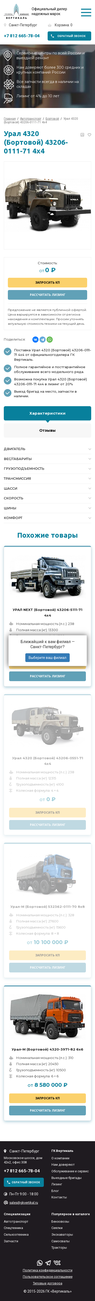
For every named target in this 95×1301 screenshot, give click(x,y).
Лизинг (56, 1184)
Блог (55, 1191)
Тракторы (59, 1247)
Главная (10, 119)
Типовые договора (47, 1283)
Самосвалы (60, 1241)
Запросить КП (47, 282)
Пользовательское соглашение (47, 1277)
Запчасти (11, 1241)
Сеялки (57, 1228)
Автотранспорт (16, 1221)
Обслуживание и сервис (70, 1171)
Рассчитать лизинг (47, 295)
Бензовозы (60, 1221)
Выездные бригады (66, 1178)
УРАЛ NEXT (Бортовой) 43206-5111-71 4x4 (47, 612)
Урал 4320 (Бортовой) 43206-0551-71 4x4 (47, 761)
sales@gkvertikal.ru (23, 1202)
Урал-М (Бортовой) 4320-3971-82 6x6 (47, 1049)
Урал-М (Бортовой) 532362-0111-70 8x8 (47, 907)
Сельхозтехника (16, 1234)
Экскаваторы (62, 1234)
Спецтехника (13, 1228)
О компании (60, 1158)
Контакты (59, 1197)
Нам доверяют (63, 1164)
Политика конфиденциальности (47, 1270)
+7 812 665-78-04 (22, 35)
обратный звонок (71, 36)
